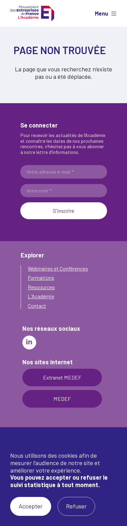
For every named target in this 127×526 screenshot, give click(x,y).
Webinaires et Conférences (58, 268)
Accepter (31, 506)
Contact (37, 305)
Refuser (76, 506)
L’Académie (41, 296)
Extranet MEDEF (62, 377)
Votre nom (38, 190)
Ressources (41, 287)
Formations (41, 277)
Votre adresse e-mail (50, 171)
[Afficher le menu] (103, 13)
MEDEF (62, 398)
